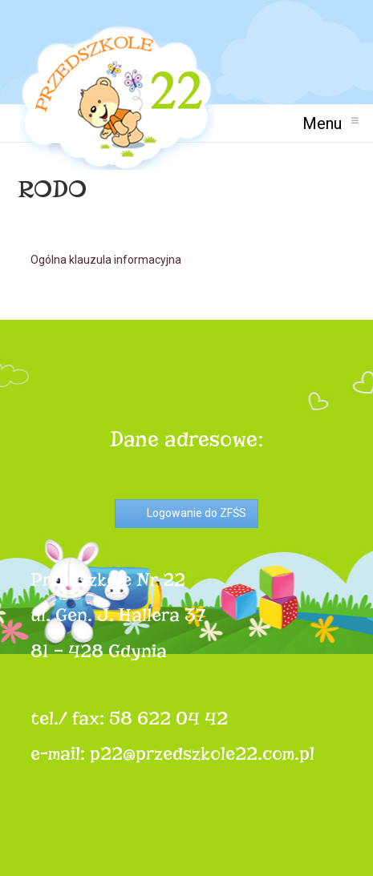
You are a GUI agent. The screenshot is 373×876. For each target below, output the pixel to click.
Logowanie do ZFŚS (196, 513)
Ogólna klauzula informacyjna (105, 259)
